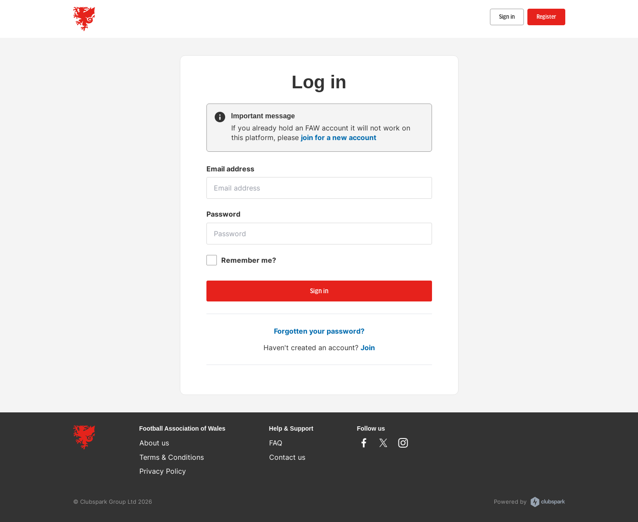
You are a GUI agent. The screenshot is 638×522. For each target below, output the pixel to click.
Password (223, 214)
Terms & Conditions (171, 457)
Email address (230, 168)
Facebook (364, 443)
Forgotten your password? (319, 331)
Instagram (403, 443)
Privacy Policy (162, 471)
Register (546, 17)
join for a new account (338, 137)
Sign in (507, 17)
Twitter (383, 443)
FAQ (275, 442)
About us (154, 442)
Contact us (287, 457)
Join (368, 347)
